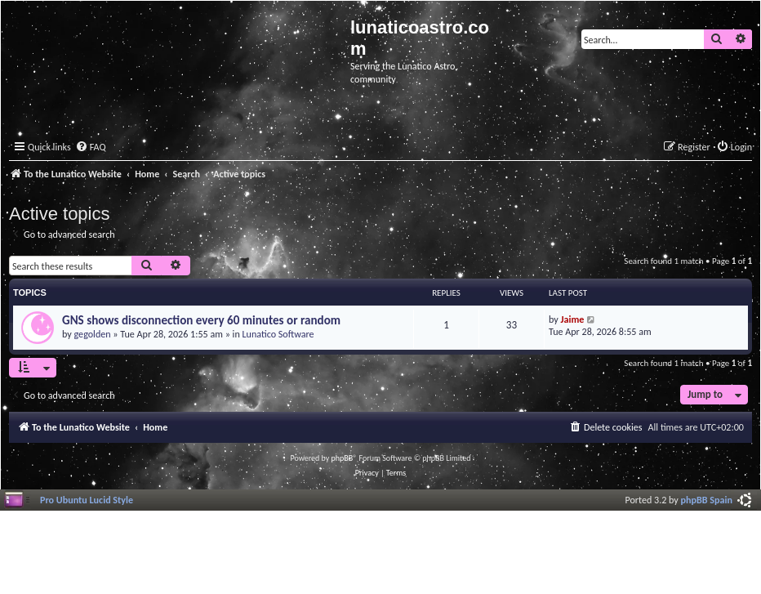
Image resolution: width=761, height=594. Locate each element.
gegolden (92, 334)
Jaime (573, 319)
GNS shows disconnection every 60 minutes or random (201, 320)
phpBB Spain (706, 500)
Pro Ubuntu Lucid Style (86, 500)
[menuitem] (90, 147)
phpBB (343, 458)
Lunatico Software (278, 334)
